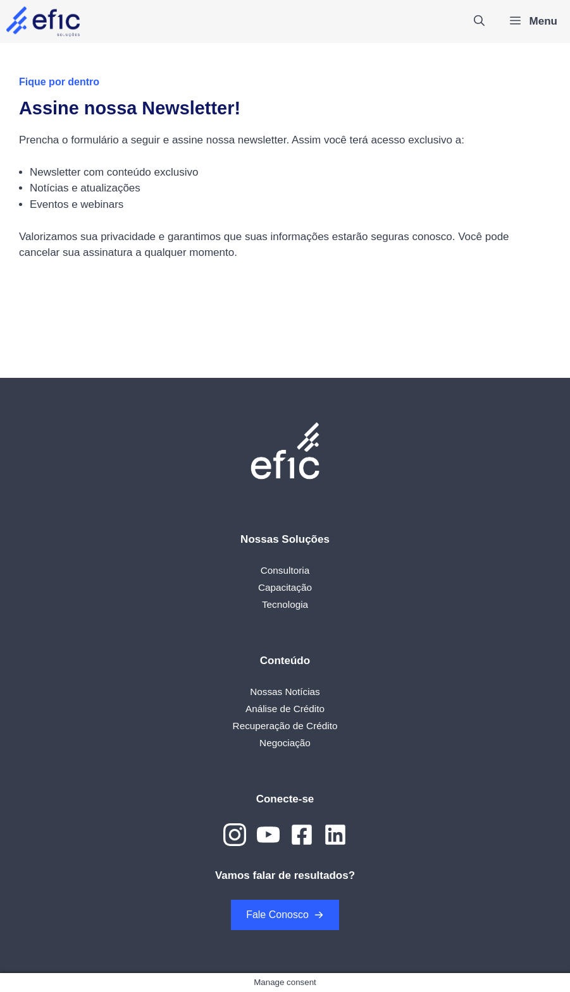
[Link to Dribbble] (301, 834)
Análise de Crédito (285, 708)
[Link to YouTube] (268, 834)
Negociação (285, 742)
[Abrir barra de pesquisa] (479, 21)
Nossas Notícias (285, 691)
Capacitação (285, 587)
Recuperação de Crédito (285, 725)
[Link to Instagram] (234, 834)
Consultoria (285, 570)
